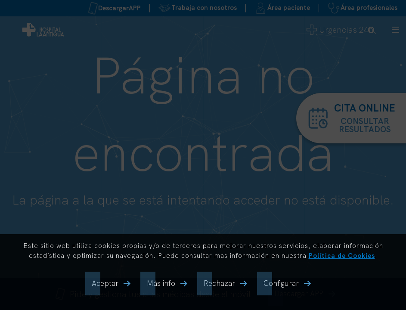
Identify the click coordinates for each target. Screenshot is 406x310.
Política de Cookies (342, 255)
